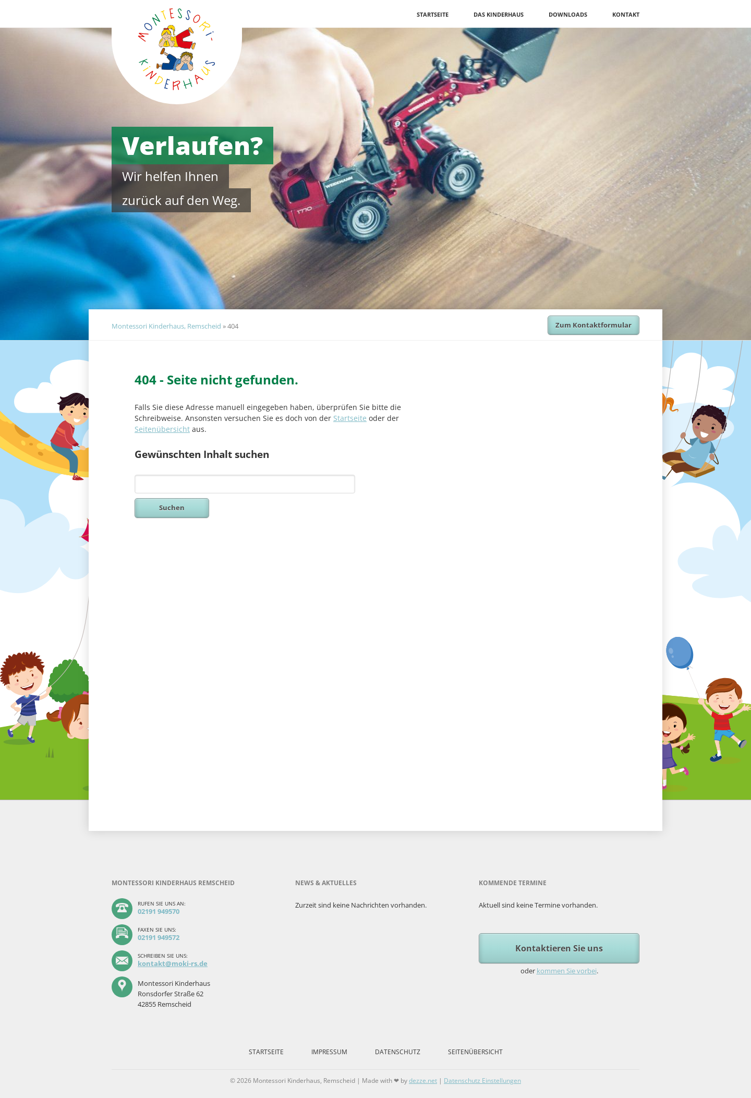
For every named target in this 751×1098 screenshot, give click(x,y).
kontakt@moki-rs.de (173, 963)
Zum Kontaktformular (593, 325)
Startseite (433, 14)
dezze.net (423, 1080)
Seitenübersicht (162, 429)
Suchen (172, 507)
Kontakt (625, 14)
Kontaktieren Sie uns (559, 948)
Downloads (568, 14)
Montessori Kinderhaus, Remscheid (166, 326)
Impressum (329, 1051)
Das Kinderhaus (499, 14)
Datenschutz (397, 1051)
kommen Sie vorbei (567, 970)
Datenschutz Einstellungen (482, 1080)
